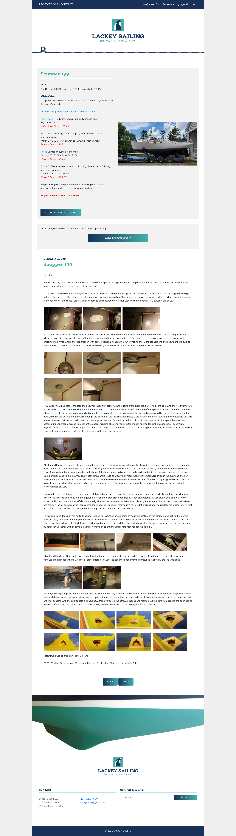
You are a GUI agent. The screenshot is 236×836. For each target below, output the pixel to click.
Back (110, 682)
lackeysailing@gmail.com (179, 4)
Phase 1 (44, 133)
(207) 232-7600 (151, 4)
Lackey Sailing (122, 831)
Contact (67, 4)
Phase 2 (44, 151)
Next (126, 682)
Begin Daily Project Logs (60, 212)
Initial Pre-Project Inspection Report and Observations (68, 111)
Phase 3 (44, 166)
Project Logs (48, 4)
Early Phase (46, 119)
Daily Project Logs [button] (117, 238)
